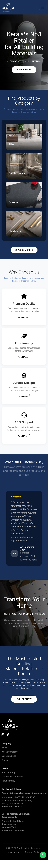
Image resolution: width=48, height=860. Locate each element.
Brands (28, 852)
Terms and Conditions (12, 776)
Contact (5, 760)
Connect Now (24, 69)
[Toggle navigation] (42, 7)
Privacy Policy (8, 772)
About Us (18, 852)
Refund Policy (8, 780)
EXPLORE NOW (24, 699)
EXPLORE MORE (24, 250)
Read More (24, 317)
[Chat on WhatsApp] (43, 855)
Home (4, 747)
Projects (38, 852)
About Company (10, 751)
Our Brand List (9, 756)
